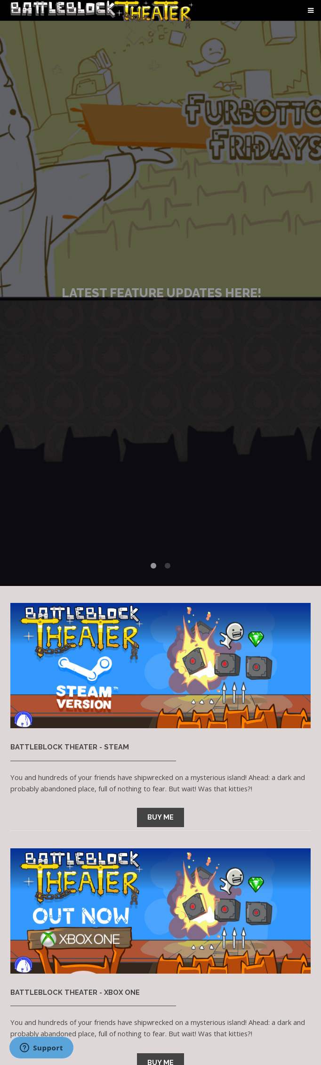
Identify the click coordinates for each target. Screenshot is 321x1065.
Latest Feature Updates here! (161, 293)
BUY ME (160, 817)
